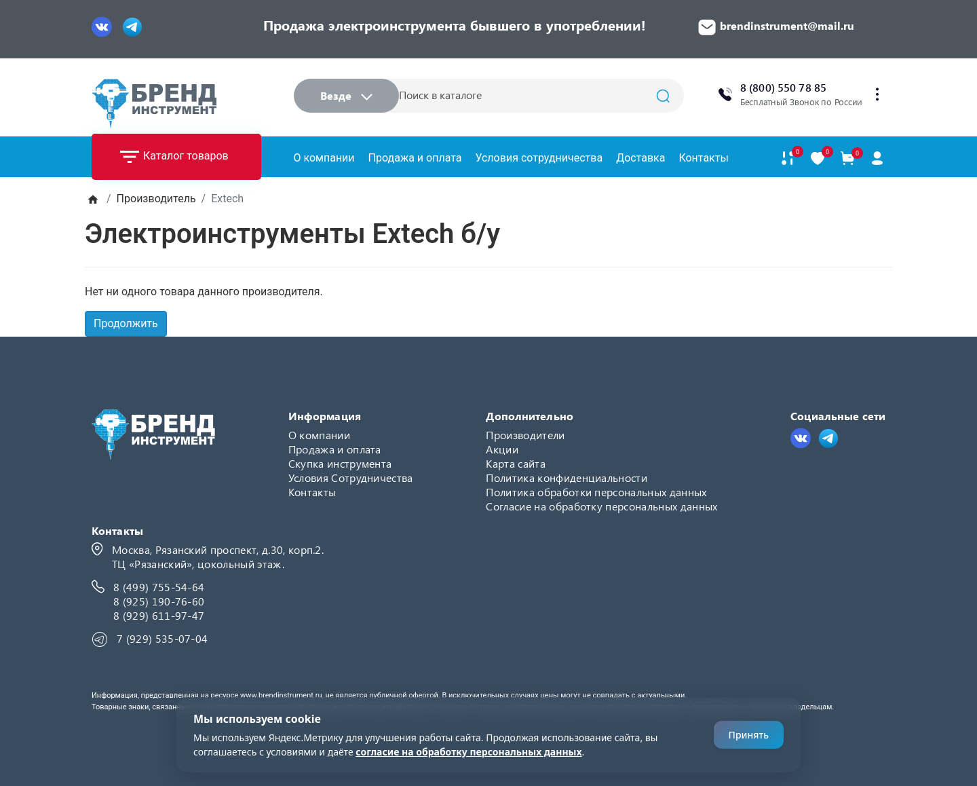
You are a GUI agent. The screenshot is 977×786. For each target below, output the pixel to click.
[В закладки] (817, 158)
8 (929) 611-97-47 (158, 615)
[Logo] (154, 103)
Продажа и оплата (415, 157)
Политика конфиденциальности (566, 477)
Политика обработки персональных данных (596, 492)
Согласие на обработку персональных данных (601, 506)
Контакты (703, 157)
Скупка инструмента (340, 463)
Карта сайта (515, 463)
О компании (324, 157)
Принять (749, 734)
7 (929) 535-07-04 (162, 638)
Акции (502, 449)
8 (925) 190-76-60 (158, 601)
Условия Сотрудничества (350, 477)
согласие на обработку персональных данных (468, 751)
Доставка (640, 157)
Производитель (156, 198)
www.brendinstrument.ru (281, 695)
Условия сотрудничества (538, 157)
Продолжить (126, 323)
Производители (525, 435)
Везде (346, 95)
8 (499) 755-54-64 (158, 587)
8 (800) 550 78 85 (783, 87)
